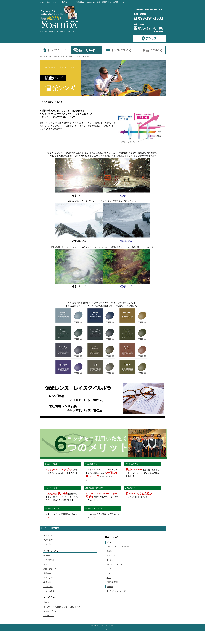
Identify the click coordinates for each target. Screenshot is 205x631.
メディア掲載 (48, 560)
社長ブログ (48, 602)
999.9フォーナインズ (114, 564)
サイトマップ (94, 625)
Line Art (109, 569)
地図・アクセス (49, 569)
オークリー (111, 560)
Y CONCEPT (111, 573)
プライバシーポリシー (108, 625)
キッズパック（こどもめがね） (118, 547)
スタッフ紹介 (48, 578)
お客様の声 (48, 587)
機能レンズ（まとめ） (75, 56)
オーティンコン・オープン (117, 591)
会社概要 (47, 556)
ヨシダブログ (48, 616)
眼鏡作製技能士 (112, 582)
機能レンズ (111, 555)
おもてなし (48, 564)
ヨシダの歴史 (48, 591)
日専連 (130, 497)
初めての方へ (48, 540)
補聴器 (110, 587)
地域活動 (47, 573)
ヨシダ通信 (48, 544)
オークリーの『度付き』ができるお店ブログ (61, 607)
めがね (65, 56)
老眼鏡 (109, 551)
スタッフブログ (49, 611)
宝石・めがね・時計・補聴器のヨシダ (51, 56)
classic (109, 578)
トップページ (48, 535)
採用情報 (47, 582)
